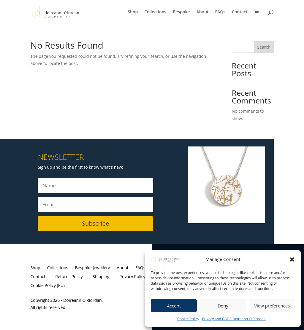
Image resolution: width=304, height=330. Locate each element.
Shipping (101, 277)
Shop (133, 12)
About (203, 12)
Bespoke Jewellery (92, 268)
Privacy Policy (132, 277)
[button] (292, 259)
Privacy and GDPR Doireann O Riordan (234, 318)
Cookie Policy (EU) (47, 285)
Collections (155, 12)
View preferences (272, 306)
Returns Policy (69, 277)
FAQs (220, 12)
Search (263, 47)
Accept (174, 306)
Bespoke (181, 12)
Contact (239, 12)
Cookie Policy (188, 318)
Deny (223, 306)
